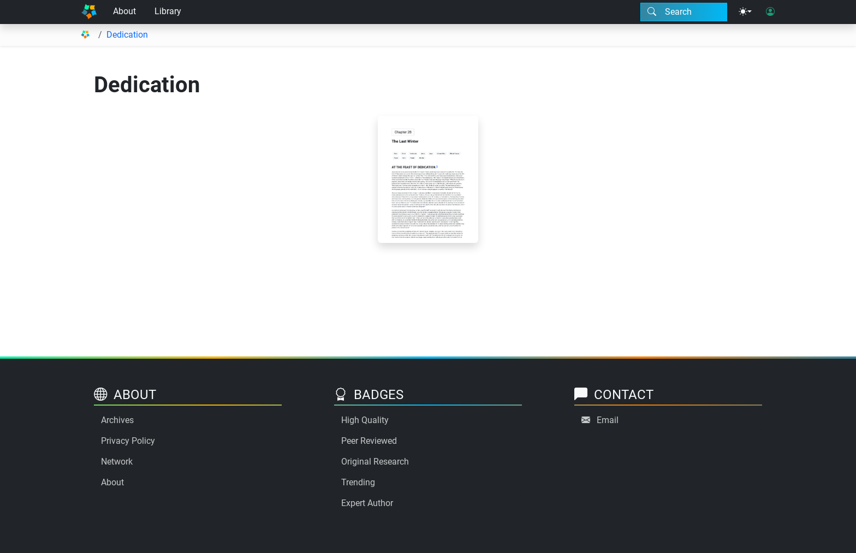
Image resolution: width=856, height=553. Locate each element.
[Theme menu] (745, 12)
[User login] (770, 12)
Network (117, 461)
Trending (358, 482)
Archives (117, 420)
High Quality (365, 420)
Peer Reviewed (369, 441)
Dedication (127, 34)
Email (608, 420)
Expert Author (367, 503)
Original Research (375, 461)
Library (167, 11)
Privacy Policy (128, 441)
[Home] (89, 12)
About (124, 11)
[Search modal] (683, 12)
